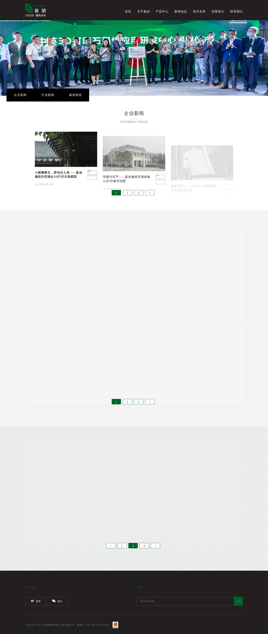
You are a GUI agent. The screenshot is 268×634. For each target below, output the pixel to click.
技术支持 (199, 11)
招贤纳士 (218, 11)
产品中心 (162, 11)
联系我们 (236, 11)
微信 (57, 601)
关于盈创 (143, 11)
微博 (36, 601)
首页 (128, 11)
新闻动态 (180, 11)
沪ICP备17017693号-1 (99, 625)
